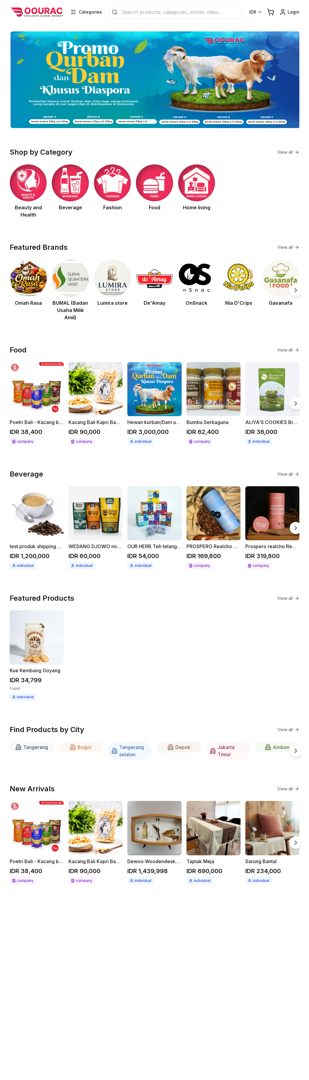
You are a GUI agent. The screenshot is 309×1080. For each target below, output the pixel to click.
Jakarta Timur (222, 750)
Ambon (277, 747)
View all (288, 152)
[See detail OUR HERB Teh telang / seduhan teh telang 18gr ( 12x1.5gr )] (154, 527)
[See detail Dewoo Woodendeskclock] (154, 842)
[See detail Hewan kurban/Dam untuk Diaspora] (154, 403)
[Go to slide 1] (149, 122)
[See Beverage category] (70, 191)
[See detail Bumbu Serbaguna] (213, 403)
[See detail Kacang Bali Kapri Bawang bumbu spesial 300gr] (95, 403)
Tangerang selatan (127, 750)
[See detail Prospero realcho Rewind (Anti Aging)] (272, 527)
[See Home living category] (196, 191)
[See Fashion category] (112, 191)
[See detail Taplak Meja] (213, 842)
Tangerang (31, 747)
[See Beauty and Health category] (28, 191)
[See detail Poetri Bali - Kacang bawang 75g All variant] (37, 403)
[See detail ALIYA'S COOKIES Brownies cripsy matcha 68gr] (272, 403)
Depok (178, 747)
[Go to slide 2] (157, 122)
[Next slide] (296, 290)
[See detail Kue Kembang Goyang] (37, 655)
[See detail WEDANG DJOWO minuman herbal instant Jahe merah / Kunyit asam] (95, 527)
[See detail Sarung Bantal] (272, 842)
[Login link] (289, 12)
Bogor (81, 747)
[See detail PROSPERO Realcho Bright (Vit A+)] (213, 527)
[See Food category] (154, 191)
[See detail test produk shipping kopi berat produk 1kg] (37, 527)
